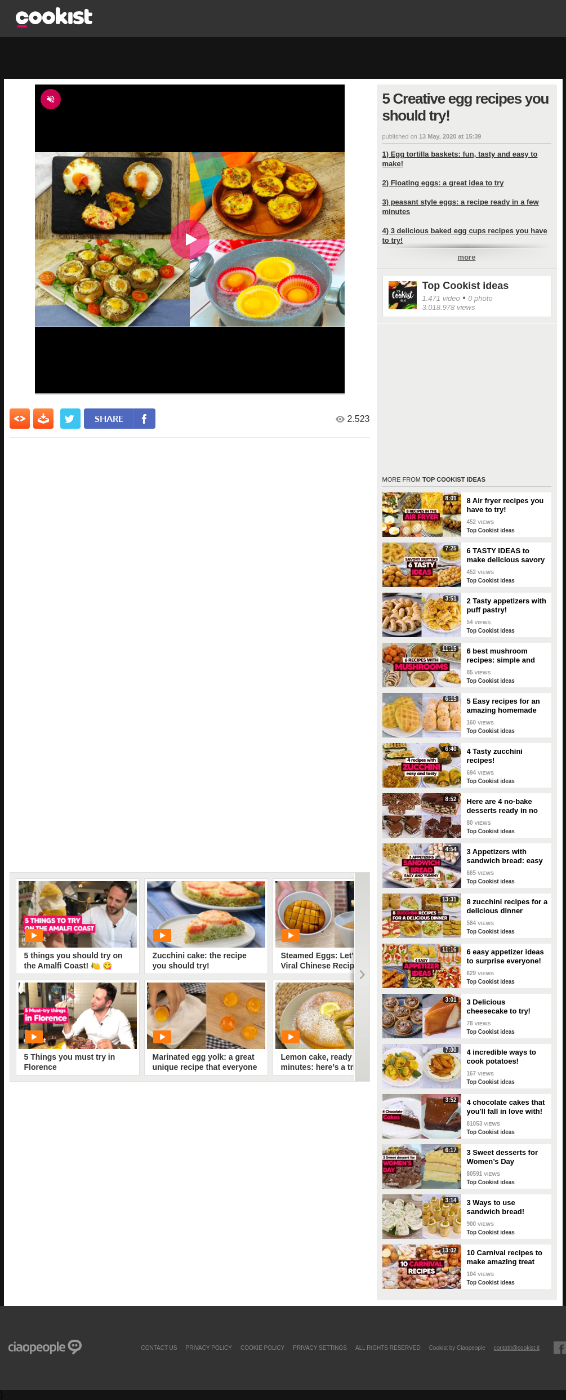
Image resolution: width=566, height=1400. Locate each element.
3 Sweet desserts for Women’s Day (502, 1157)
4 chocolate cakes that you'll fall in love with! (506, 1106)
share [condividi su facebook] (109, 418)
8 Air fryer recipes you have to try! (505, 505)
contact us (159, 1347)
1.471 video (441, 298)
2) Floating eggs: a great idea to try (443, 183)
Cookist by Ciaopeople (457, 1347)
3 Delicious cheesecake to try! (499, 1006)
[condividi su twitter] (70, 418)
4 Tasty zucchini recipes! (495, 756)
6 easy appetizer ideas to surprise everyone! (505, 956)
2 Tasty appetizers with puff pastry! (506, 605)
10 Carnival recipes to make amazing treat (504, 1257)
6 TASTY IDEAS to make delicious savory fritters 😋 (506, 555)
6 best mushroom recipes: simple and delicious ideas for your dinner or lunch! (504, 656)
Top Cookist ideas (465, 285)
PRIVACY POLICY (208, 1347)
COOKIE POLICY (262, 1347)
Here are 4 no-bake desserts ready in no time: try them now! (502, 806)
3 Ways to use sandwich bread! (496, 1207)
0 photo (480, 298)
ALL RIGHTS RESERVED (388, 1347)
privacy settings (320, 1347)
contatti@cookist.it (517, 1347)
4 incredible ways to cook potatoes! (502, 1056)
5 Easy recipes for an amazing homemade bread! (503, 706)
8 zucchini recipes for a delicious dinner (507, 906)
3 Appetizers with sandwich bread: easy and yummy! (505, 856)
